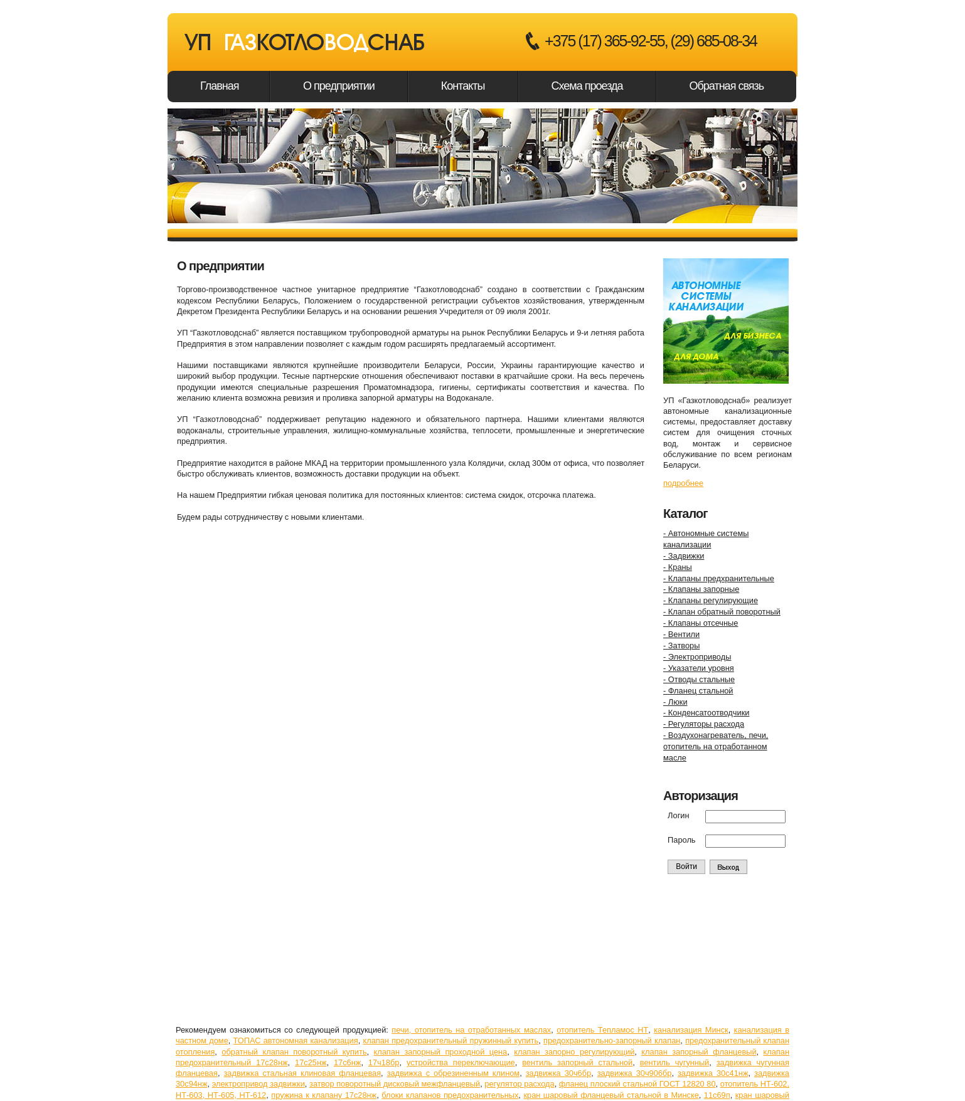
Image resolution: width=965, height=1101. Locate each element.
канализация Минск (691, 1030)
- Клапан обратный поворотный (722, 611)
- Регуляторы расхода (703, 724)
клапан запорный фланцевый (698, 1051)
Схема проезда (587, 86)
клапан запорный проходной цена (441, 1051)
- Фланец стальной (698, 690)
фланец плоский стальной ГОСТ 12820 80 (637, 1083)
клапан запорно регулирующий (574, 1051)
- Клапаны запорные (701, 589)
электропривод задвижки (258, 1083)
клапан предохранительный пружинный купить (450, 1040)
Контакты (463, 86)
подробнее (683, 483)
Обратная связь (727, 86)
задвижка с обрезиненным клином (453, 1073)
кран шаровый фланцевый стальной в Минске (610, 1095)
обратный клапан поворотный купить (293, 1051)
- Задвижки (683, 556)
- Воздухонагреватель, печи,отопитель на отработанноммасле (715, 746)
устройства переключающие (461, 1062)
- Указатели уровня (698, 668)
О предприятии (339, 86)
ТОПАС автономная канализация (295, 1040)
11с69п (717, 1095)
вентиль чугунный (675, 1062)
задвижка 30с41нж (713, 1073)
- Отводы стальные (699, 679)
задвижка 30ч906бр (634, 1073)
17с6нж (347, 1062)
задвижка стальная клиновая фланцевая (302, 1073)
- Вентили (681, 634)
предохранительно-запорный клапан (611, 1040)
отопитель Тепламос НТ (602, 1030)
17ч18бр (384, 1062)
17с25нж (311, 1062)
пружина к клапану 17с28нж (323, 1095)
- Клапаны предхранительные (718, 578)
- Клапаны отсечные (700, 623)
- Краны (677, 567)
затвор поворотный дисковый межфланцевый (394, 1083)
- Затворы (681, 645)
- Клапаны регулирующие (710, 600)
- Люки (675, 702)
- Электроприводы (697, 656)
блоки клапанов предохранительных (449, 1095)
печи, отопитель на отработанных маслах (471, 1030)
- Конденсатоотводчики (706, 712)
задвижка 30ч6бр (558, 1073)
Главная (219, 86)
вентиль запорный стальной (577, 1062)
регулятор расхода (519, 1083)
